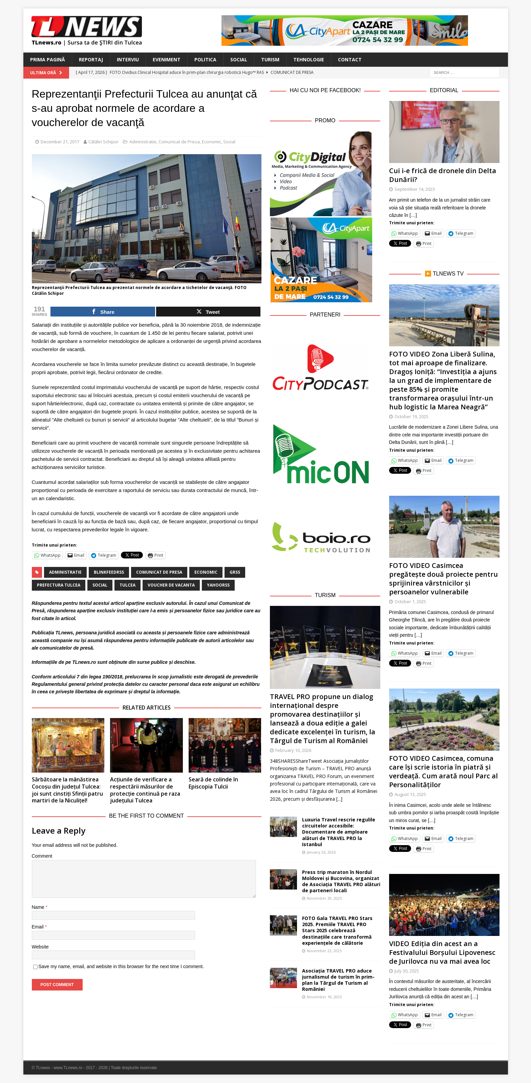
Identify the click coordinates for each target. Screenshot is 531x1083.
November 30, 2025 (324, 898)
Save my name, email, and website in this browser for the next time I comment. (121, 966)
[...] (339, 799)
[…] (413, 215)
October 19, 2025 (411, 416)
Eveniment (166, 59)
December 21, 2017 (60, 142)
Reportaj (91, 59)
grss (235, 572)
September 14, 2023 (415, 189)
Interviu (128, 59)
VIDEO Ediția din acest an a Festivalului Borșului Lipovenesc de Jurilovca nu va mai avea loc (442, 952)
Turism (270, 59)
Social (238, 59)
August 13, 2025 (410, 794)
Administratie (142, 142)
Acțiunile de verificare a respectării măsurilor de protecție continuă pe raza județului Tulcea (145, 790)
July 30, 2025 (407, 971)
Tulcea (127, 585)
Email (38, 926)
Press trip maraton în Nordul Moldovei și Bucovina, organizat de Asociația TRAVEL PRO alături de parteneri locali (341, 881)
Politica (205, 59)
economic (205, 572)
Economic (211, 142)
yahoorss (218, 585)
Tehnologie (308, 59)
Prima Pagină (47, 59)
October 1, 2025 (410, 601)
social (99, 585)
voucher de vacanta (171, 585)
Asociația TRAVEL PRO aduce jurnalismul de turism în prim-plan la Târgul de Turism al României (338, 980)
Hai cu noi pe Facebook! (325, 90)
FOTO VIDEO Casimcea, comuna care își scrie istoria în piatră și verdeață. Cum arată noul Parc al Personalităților (443, 771)
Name (39, 907)
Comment (42, 856)
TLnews (64, 632)
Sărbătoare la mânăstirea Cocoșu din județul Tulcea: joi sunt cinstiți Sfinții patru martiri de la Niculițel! (67, 790)
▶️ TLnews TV (444, 274)
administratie (65, 572)
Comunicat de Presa (179, 142)
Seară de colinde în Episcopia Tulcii (213, 783)
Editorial (444, 90)
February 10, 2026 (293, 750)
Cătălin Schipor (103, 142)
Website (40, 946)
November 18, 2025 (324, 996)
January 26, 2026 (321, 852)
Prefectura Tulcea (58, 585)
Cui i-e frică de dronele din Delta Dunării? (442, 175)
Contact (350, 59)
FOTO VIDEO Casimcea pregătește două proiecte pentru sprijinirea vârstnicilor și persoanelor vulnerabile (443, 578)
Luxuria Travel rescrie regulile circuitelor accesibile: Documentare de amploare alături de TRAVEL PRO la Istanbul (338, 831)
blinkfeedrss (109, 572)
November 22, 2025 (324, 950)
